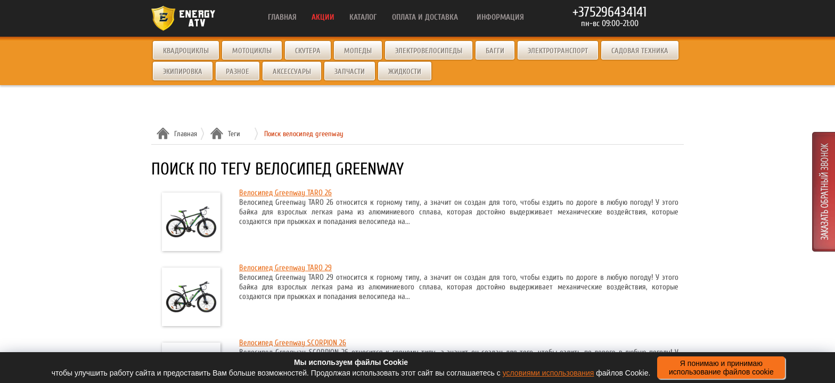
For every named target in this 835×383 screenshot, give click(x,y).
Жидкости (404, 71)
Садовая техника (639, 50)
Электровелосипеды (428, 50)
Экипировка (182, 71)
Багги (495, 50)
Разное (237, 71)
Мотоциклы (252, 50)
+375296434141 (609, 12)
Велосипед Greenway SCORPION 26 (292, 342)
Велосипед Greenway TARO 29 (285, 267)
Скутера (308, 50)
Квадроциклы (186, 50)
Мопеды (358, 50)
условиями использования (548, 373)
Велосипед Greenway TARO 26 (285, 192)
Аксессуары (292, 71)
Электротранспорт (558, 50)
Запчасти (349, 71)
